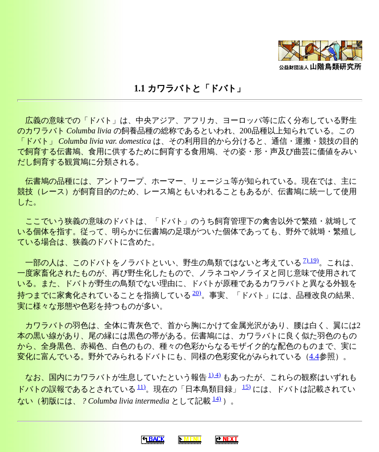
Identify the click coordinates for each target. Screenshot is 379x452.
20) (196, 292)
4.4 (314, 356)
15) (246, 386)
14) (216, 398)
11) (141, 386)
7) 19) (311, 260)
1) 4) (214, 374)
